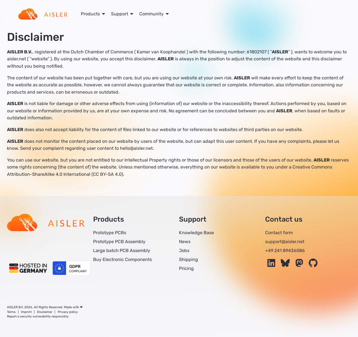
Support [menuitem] (119, 13)
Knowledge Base (196, 232)
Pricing (186, 268)
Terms (11, 312)
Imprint (26, 312)
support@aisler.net (284, 241)
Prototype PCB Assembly (119, 241)
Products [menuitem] (90, 13)
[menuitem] (43, 14)
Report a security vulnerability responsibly (38, 316)
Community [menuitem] (151, 13)
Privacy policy (68, 312)
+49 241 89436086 (285, 250)
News (184, 241)
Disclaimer (44, 312)
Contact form (279, 232)
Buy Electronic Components (122, 259)
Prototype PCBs (109, 232)
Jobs (184, 250)
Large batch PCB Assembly (121, 250)
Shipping (188, 259)
